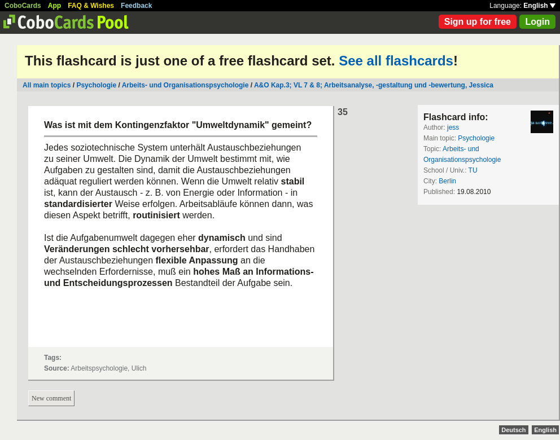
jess (453, 127)
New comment (51, 398)
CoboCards (23, 6)
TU (473, 170)
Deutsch (513, 429)
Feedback (136, 6)
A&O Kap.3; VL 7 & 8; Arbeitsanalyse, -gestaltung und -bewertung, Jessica (373, 85)
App (54, 6)
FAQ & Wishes (91, 6)
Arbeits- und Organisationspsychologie (185, 85)
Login (537, 22)
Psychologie (96, 85)
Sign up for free (477, 22)
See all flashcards (396, 60)
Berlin (447, 181)
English (539, 6)
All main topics (47, 85)
